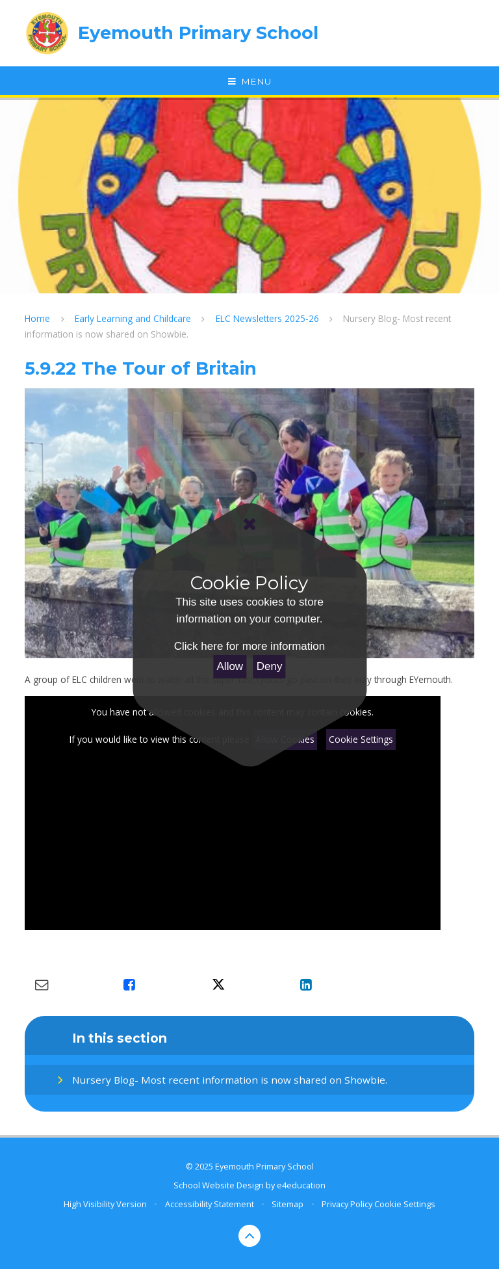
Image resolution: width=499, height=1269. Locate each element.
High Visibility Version (105, 1204)
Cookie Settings (361, 739)
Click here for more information (249, 646)
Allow (230, 666)
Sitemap (287, 1204)
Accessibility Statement (209, 1204)
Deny (270, 666)
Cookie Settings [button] (404, 1204)
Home (37, 318)
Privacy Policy (347, 1204)
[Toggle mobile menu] (249, 82)
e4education (301, 1185)
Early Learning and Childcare (133, 318)
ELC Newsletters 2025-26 (267, 318)
